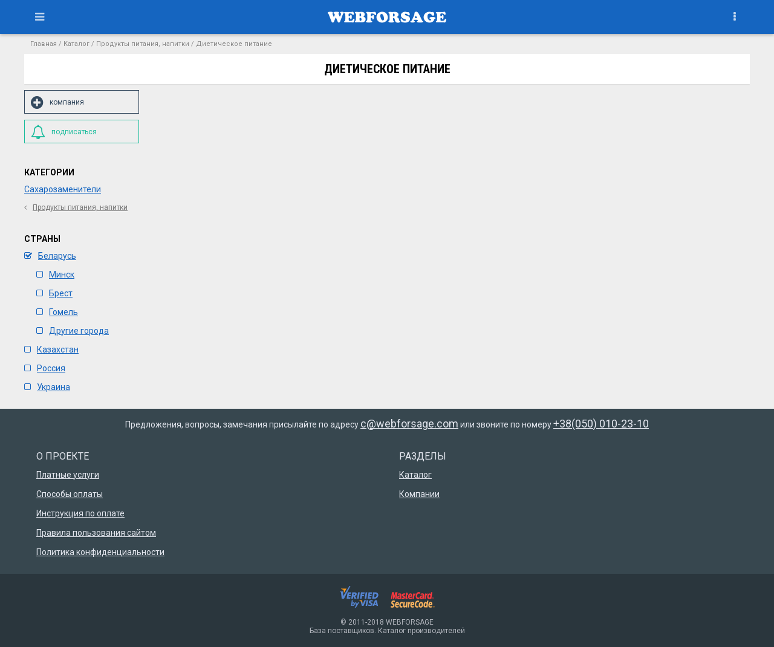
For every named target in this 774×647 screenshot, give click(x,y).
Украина (47, 387)
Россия (44, 368)
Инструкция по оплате (80, 513)
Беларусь (50, 256)
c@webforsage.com (409, 423)
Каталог (76, 44)
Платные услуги (67, 475)
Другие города (72, 331)
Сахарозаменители (62, 189)
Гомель (57, 312)
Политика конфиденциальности (100, 552)
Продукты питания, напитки (142, 44)
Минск (55, 274)
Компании (419, 494)
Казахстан (51, 349)
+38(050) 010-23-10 (601, 423)
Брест (54, 293)
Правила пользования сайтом (96, 533)
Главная (43, 44)
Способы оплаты (69, 494)
